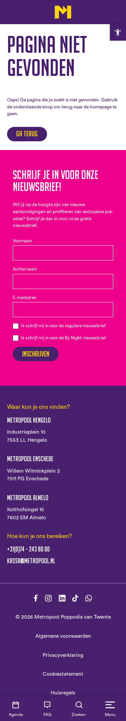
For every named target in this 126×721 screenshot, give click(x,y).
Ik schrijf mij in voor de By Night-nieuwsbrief (63, 338)
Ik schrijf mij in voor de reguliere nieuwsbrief (63, 326)
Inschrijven (35, 354)
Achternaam (25, 269)
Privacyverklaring (63, 655)
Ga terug (27, 134)
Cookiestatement (63, 674)
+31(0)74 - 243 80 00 (28, 549)
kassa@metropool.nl (31, 561)
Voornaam (22, 241)
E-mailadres (24, 298)
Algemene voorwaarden (63, 636)
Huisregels (63, 692)
